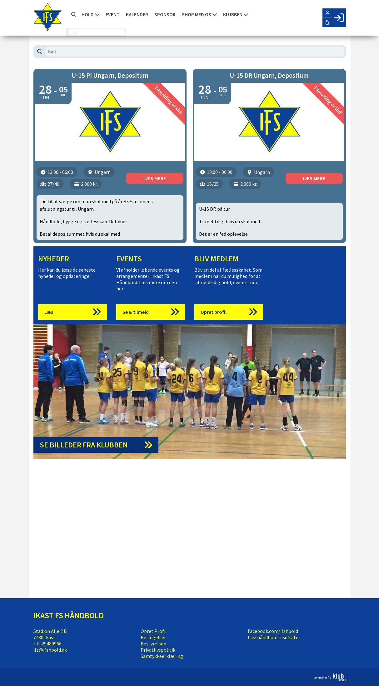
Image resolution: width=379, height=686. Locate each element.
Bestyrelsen (153, 643)
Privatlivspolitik (158, 650)
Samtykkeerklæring (162, 656)
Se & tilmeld (135, 312)
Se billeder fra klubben (84, 445)
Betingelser (153, 637)
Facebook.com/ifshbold (273, 631)
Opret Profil (154, 631)
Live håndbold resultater (274, 637)
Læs (48, 312)
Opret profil (214, 312)
